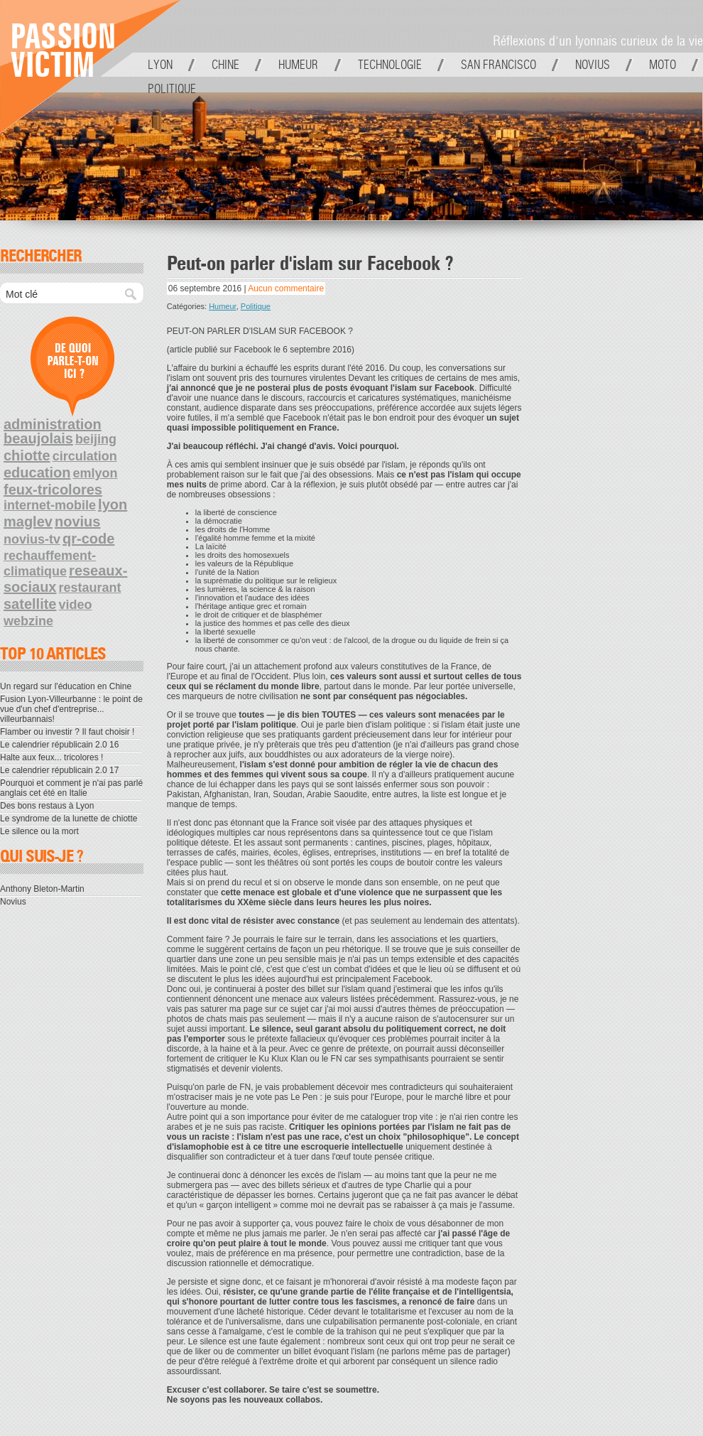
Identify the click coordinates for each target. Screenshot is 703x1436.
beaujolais (38, 438)
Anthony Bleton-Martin (42, 889)
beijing (95, 439)
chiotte (27, 455)
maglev (28, 521)
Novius (592, 64)
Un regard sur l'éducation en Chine (65, 686)
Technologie (390, 64)
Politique (172, 89)
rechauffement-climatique (50, 563)
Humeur (298, 64)
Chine (225, 64)
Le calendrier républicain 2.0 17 (59, 770)
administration (53, 424)
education (37, 472)
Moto (662, 64)
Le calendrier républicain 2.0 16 (59, 745)
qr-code (88, 538)
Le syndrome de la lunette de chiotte (68, 819)
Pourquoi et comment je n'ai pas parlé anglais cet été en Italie (71, 788)
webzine (28, 621)
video (75, 605)
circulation (85, 456)
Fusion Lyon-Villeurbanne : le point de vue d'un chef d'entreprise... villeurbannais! (71, 709)
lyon (112, 504)
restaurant (90, 588)
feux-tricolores (53, 489)
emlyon (95, 473)
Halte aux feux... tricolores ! (51, 757)
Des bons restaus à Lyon (47, 806)
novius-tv (32, 539)
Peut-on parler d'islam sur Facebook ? (310, 264)
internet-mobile (50, 505)
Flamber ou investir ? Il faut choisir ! (67, 732)
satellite (30, 604)
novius (77, 521)
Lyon (160, 64)
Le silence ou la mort (39, 831)
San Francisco (498, 64)
